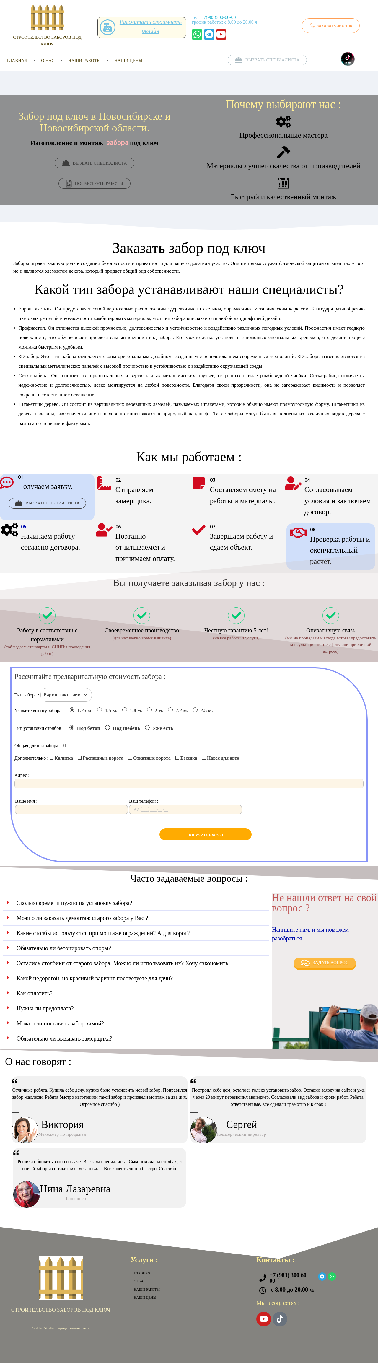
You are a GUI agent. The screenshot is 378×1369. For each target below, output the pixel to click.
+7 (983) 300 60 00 (287, 1284)
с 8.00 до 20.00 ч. (292, 1295)
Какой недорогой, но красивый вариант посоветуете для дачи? (95, 984)
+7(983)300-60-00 (218, 17)
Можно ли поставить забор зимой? (60, 1029)
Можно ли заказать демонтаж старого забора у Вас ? (82, 924)
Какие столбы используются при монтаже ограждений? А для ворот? (103, 939)
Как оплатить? (35, 999)
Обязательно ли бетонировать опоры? (64, 954)
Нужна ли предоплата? (45, 1014)
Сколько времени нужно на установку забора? (74, 909)
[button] (136, 909)
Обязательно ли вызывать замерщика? (64, 1044)
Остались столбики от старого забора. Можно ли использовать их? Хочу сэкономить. (123, 969)
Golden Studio (43, 1334)
